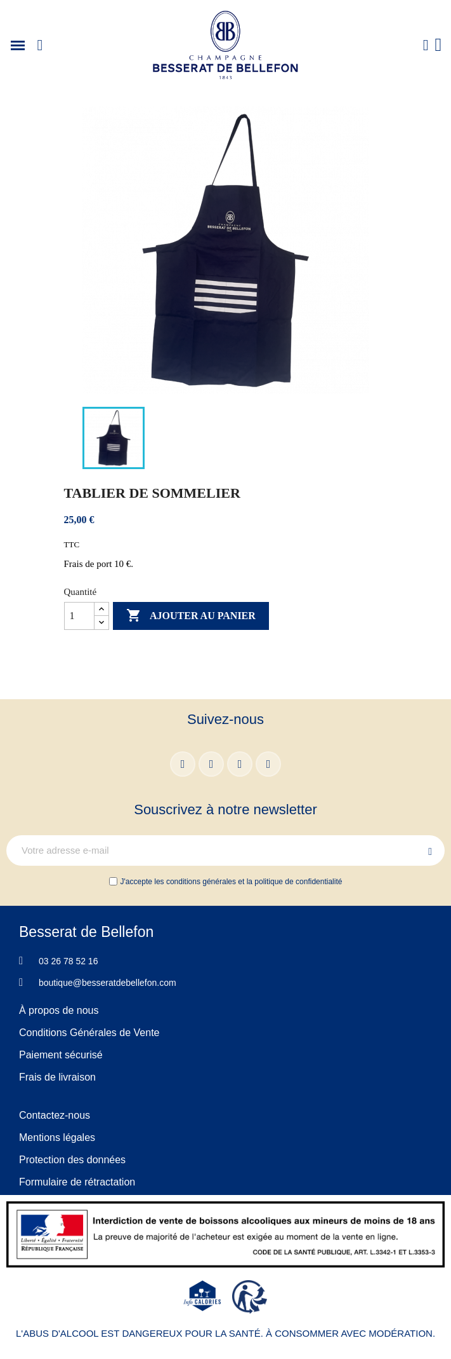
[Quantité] (79, 616)
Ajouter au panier (191, 616)
